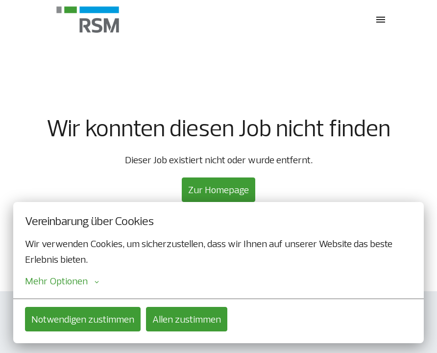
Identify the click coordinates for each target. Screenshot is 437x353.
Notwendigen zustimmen (82, 319)
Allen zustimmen (186, 319)
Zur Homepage (218, 189)
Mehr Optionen (62, 281)
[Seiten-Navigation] (380, 19)
